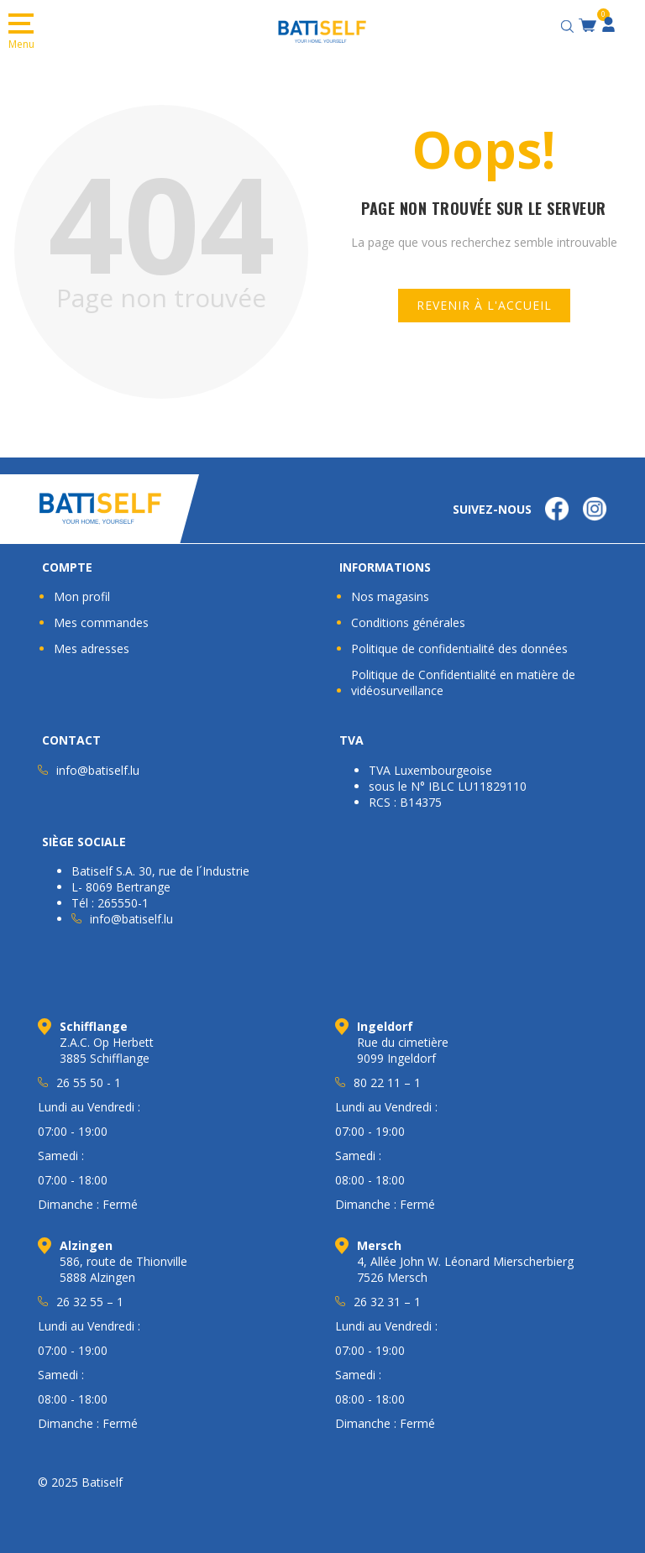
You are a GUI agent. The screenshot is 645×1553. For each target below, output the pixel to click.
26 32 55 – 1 (89, 1302)
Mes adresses (91, 648)
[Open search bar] (569, 24)
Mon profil (82, 596)
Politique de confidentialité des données (459, 648)
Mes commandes (101, 622)
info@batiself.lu (97, 770)
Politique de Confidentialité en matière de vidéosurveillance (463, 682)
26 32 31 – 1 (387, 1302)
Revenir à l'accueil (484, 305)
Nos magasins (390, 596)
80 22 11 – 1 (387, 1082)
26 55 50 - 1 (88, 1082)
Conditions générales (408, 622)
